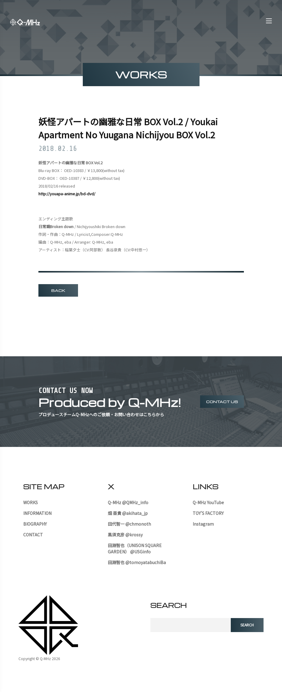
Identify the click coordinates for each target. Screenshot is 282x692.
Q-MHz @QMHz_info (128, 502)
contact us (222, 401)
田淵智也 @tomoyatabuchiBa (137, 562)
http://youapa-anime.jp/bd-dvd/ (66, 194)
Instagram (203, 524)
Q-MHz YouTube (208, 502)
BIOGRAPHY (35, 524)
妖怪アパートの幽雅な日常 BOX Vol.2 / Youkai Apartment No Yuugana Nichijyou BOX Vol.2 (130, 128)
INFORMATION (37, 513)
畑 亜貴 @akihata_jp (128, 513)
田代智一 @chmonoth (129, 524)
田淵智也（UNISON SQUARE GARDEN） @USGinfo (135, 548)
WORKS (30, 502)
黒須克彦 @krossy (125, 535)
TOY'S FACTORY (208, 513)
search (247, 625)
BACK (58, 290)
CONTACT (33, 535)
